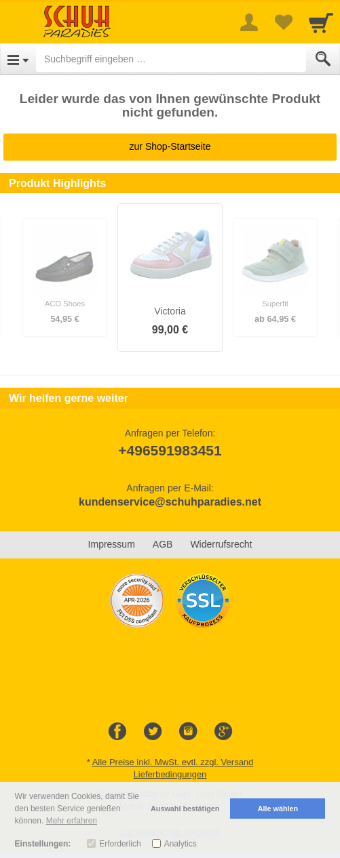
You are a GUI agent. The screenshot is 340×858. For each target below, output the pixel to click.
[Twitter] (152, 732)
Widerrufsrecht (221, 544)
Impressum (111, 544)
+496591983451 (169, 450)
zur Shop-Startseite (170, 146)
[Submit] (323, 59)
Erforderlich (119, 844)
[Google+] (223, 732)
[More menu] (249, 22)
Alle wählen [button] (278, 808)
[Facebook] (117, 732)
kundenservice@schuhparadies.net (170, 502)
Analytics (180, 844)
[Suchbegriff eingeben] (171, 59)
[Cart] (321, 22)
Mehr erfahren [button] (71, 820)
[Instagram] (188, 732)
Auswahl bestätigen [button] (185, 808)
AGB (163, 544)
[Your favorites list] (283, 22)
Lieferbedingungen (170, 774)
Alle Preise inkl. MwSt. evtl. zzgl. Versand (173, 762)
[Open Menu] (18, 59)
